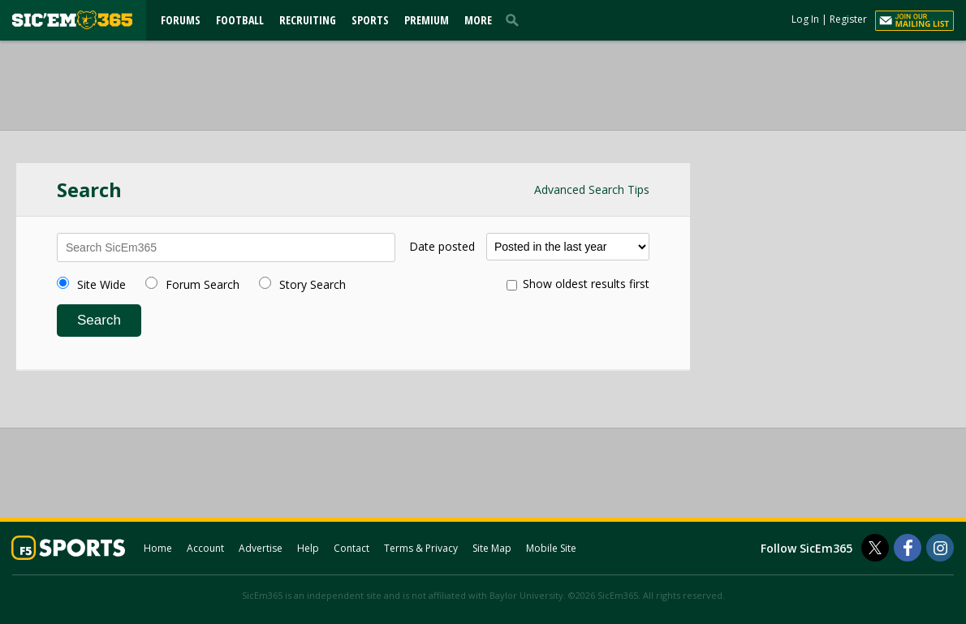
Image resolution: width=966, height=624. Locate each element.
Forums (181, 20)
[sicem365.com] (72, 20)
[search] (515, 19)
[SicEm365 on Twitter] (875, 548)
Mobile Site (551, 548)
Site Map (491, 548)
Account (205, 548)
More (478, 20)
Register (848, 19)
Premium (426, 20)
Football (240, 20)
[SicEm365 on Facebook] (907, 548)
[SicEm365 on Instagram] (940, 548)
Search (99, 320)
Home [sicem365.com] (158, 548)
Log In (805, 19)
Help (308, 548)
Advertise (260, 548)
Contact (351, 548)
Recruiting (307, 20)
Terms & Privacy (421, 548)
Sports (370, 20)
